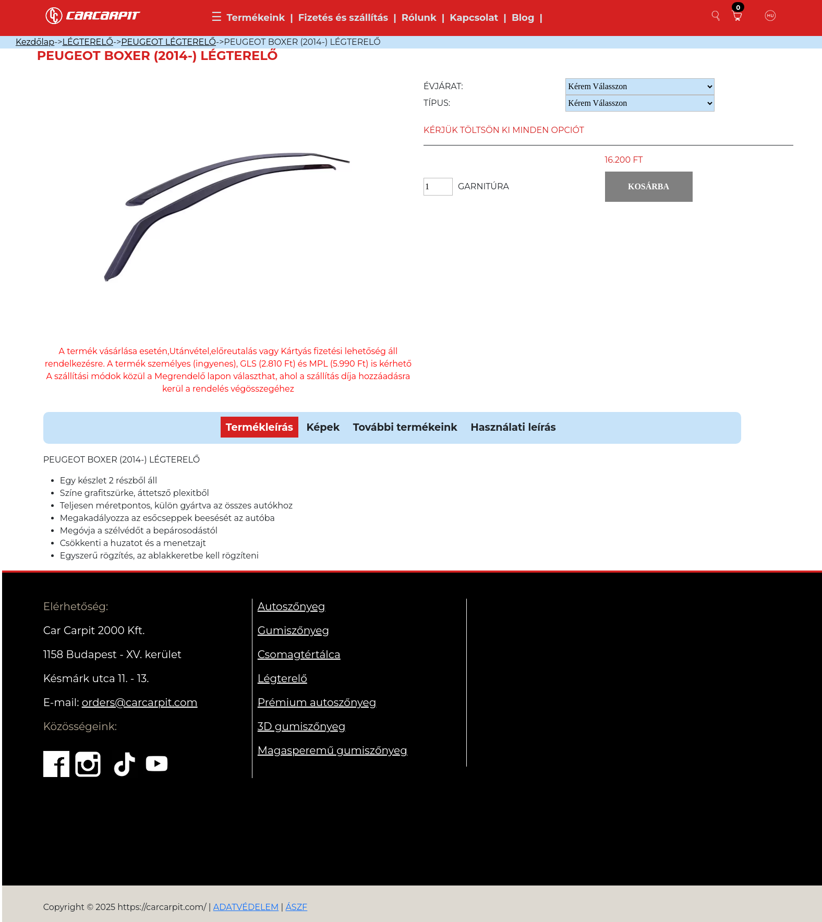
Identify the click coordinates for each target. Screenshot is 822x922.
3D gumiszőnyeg (302, 726)
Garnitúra (483, 186)
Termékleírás (259, 427)
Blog (523, 17)
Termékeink (255, 17)
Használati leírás (512, 427)
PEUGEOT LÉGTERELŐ (168, 42)
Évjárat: (443, 86)
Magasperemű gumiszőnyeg (332, 750)
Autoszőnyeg (291, 606)
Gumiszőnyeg (293, 630)
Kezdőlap (35, 42)
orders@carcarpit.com (140, 702)
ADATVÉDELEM (246, 907)
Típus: (437, 103)
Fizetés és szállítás (343, 17)
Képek (323, 427)
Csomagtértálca (299, 654)
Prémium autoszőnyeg (317, 702)
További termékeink (405, 427)
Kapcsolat (474, 17)
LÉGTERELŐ (88, 42)
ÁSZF (296, 907)
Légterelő (282, 678)
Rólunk (419, 17)
